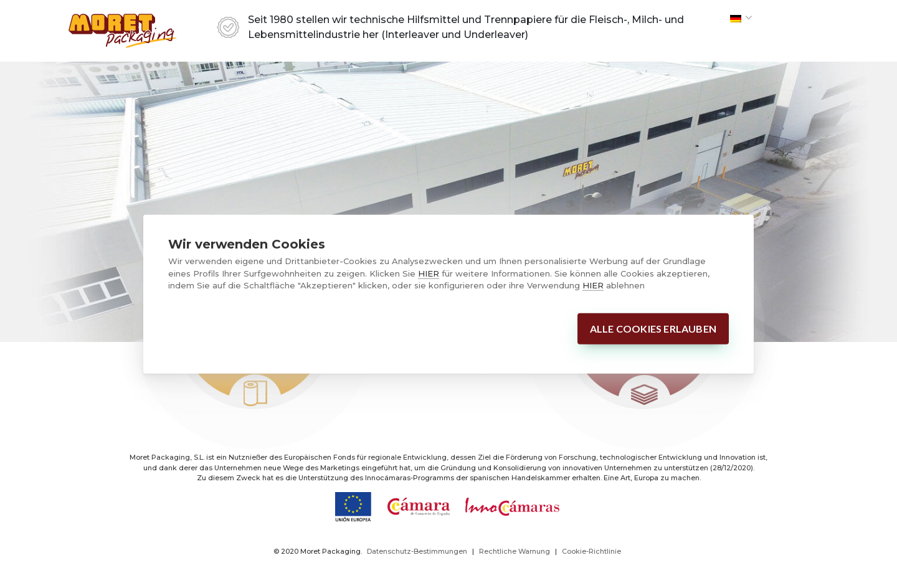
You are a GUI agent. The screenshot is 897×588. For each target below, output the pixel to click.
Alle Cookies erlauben (653, 328)
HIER (428, 273)
